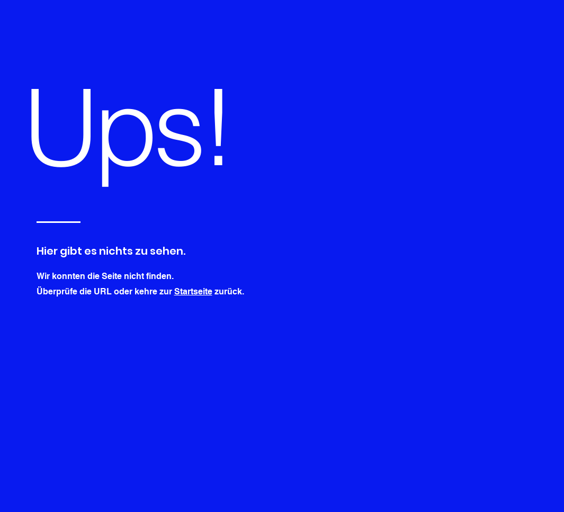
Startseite (193, 291)
